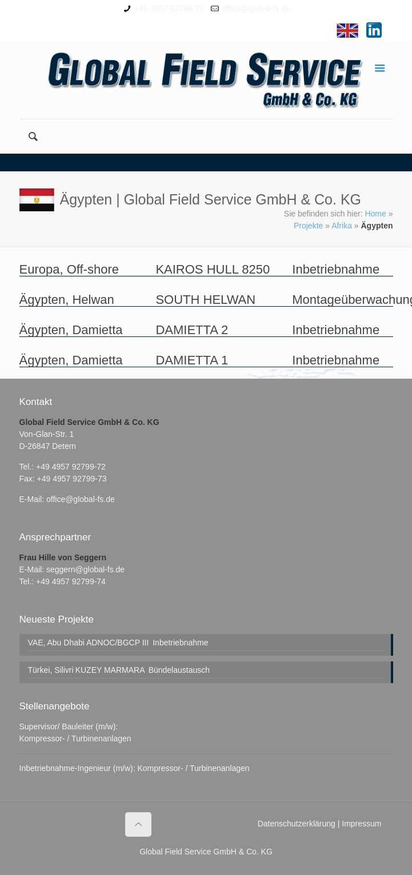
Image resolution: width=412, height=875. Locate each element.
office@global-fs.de (256, 8)
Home (375, 213)
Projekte (308, 225)
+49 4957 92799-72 (169, 8)
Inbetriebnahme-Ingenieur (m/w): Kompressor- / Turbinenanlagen (134, 768)
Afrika (341, 225)
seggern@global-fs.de (85, 569)
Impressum (361, 823)
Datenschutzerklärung (296, 823)
